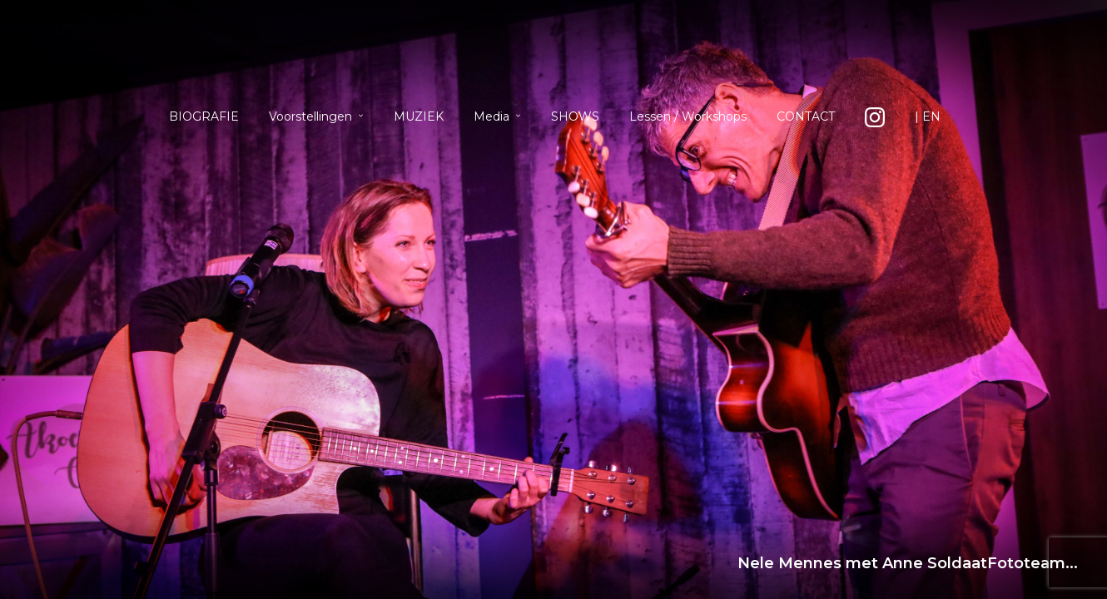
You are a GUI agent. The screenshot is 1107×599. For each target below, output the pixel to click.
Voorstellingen (310, 116)
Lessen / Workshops (688, 116)
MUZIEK (419, 116)
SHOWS (575, 116)
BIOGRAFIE (204, 116)
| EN (928, 116)
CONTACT (806, 116)
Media (491, 116)
